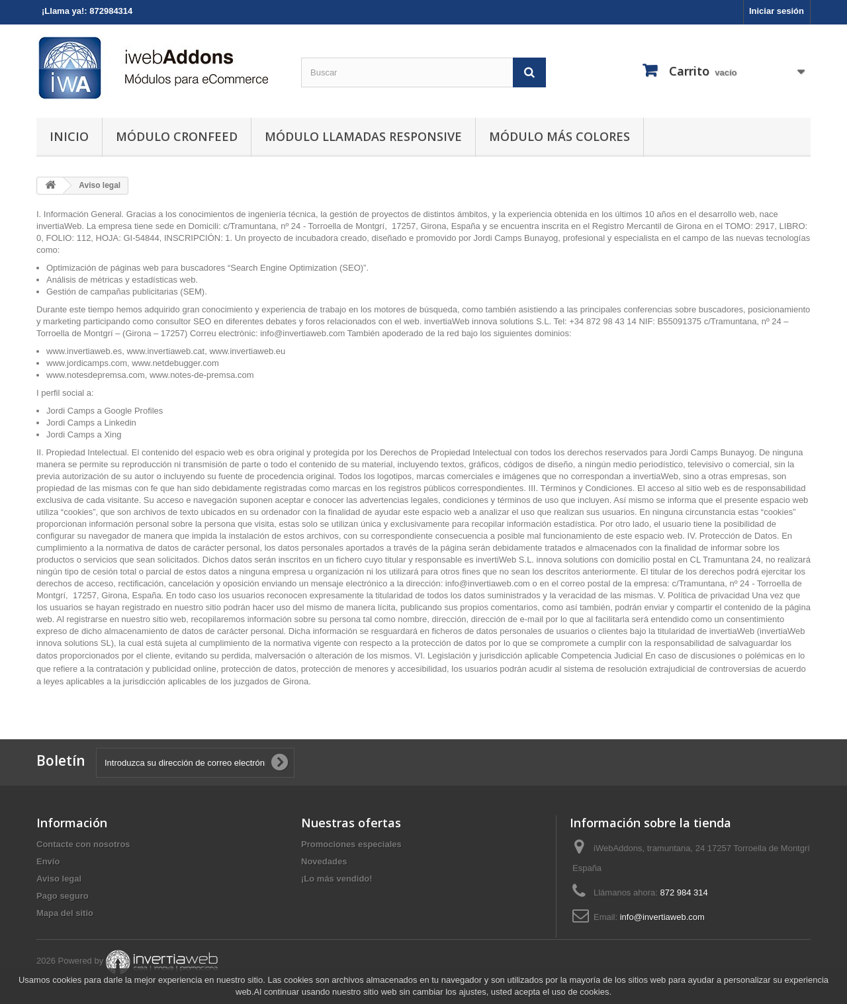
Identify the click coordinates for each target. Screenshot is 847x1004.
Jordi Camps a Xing (85, 434)
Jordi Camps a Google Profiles (104, 411)
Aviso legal (58, 879)
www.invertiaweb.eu (247, 351)
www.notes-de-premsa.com (202, 375)
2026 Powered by (128, 961)
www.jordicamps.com (86, 363)
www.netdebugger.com (175, 363)
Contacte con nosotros (83, 844)
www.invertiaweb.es (84, 351)
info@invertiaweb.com (302, 333)
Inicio (69, 136)
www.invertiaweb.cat (165, 351)
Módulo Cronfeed (177, 136)
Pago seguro (62, 896)
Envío (48, 861)
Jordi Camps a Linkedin (91, 423)
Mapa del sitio (64, 913)
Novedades (324, 861)
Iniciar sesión (776, 11)
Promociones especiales (351, 844)
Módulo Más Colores (559, 136)
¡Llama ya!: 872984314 (87, 11)
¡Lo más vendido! (337, 879)
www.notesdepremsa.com (95, 375)
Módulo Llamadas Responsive (363, 136)
